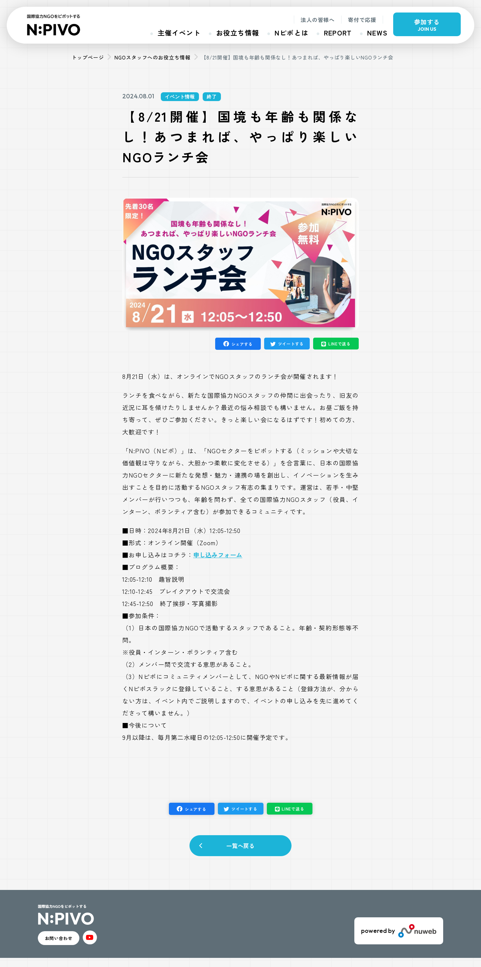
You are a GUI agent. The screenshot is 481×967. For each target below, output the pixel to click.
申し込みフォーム (217, 554)
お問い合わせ (68, 945)
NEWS (377, 33)
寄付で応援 (362, 20)
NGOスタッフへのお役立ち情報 (153, 57)
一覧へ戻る (240, 848)
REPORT (338, 33)
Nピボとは (291, 33)
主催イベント (179, 33)
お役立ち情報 (237, 33)
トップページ (88, 57)
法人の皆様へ (318, 20)
